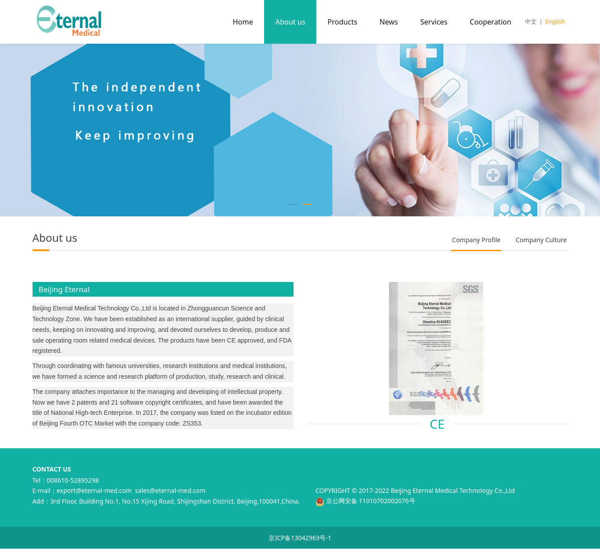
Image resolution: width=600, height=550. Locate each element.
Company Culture (541, 240)
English (555, 21)
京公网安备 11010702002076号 (365, 500)
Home (243, 22)
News (389, 22)
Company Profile (476, 240)
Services (433, 22)
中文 (531, 21)
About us (290, 22)
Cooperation (490, 22)
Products (342, 22)
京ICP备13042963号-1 (300, 537)
